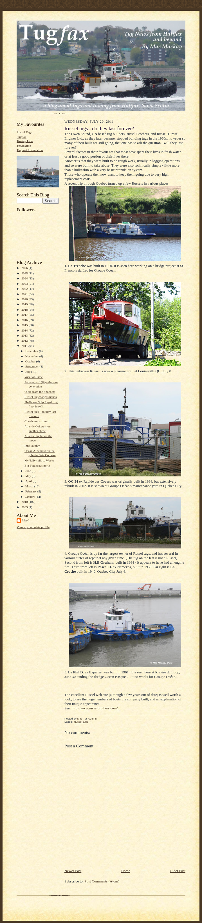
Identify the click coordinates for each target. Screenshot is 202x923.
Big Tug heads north (37, 465)
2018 (24, 309)
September (32, 366)
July (28, 371)
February (31, 491)
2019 (24, 304)
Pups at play (32, 445)
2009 (24, 507)
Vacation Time (33, 376)
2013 (24, 335)
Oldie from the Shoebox (39, 391)
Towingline (24, 145)
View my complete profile (33, 527)
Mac (26, 520)
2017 (24, 314)
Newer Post (72, 871)
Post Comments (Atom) (102, 881)
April (29, 481)
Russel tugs (81, 721)
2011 (24, 346)
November (32, 356)
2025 (24, 273)
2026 (24, 268)
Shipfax (21, 136)
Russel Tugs (24, 132)
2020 (24, 299)
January (30, 496)
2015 (24, 325)
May (28, 476)
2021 (24, 294)
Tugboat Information (30, 150)
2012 (24, 340)
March (29, 486)
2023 (24, 283)
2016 (24, 320)
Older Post (177, 871)
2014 (24, 330)
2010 (24, 501)
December (32, 351)
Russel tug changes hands (40, 396)
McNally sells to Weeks (39, 460)
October (30, 361)
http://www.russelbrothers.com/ (95, 708)
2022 (24, 288)
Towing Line (25, 141)
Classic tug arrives (36, 421)
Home (125, 871)
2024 (24, 278)
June (28, 470)
